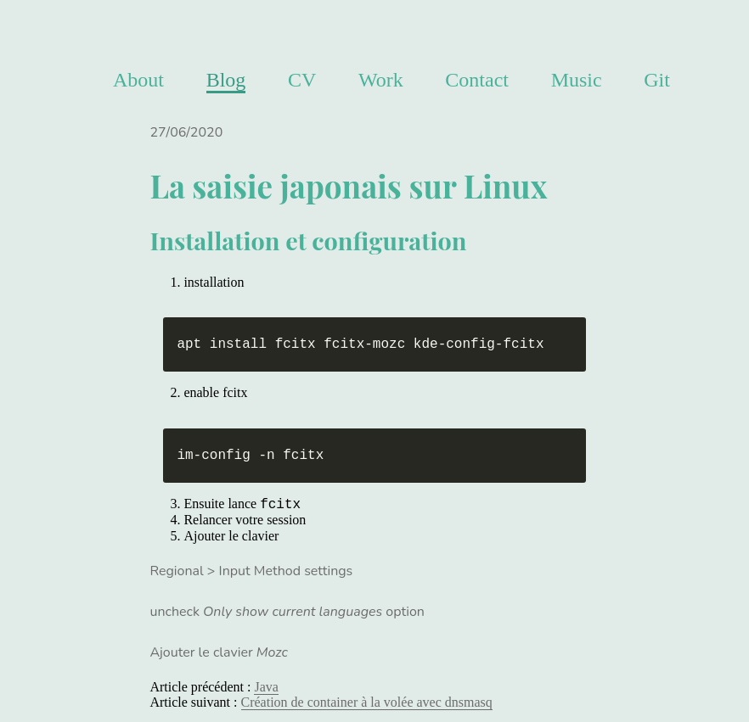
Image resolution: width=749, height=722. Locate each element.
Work (380, 80)
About (138, 80)
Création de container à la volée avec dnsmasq (367, 702)
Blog (226, 80)
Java (266, 687)
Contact (477, 80)
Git (657, 80)
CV (302, 80)
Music (576, 80)
